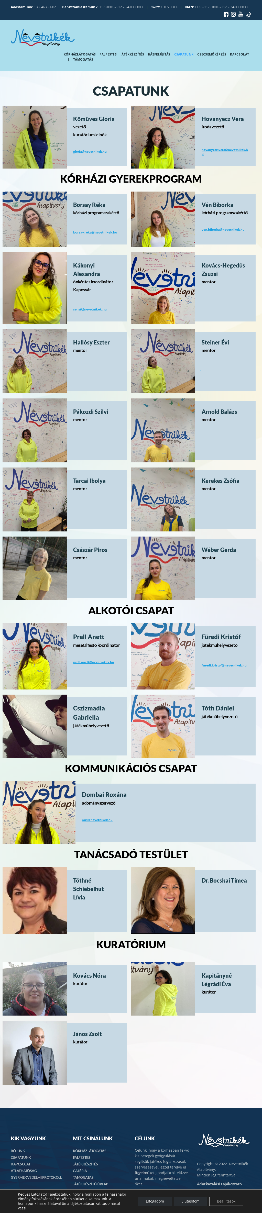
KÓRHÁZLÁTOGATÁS (89, 1151)
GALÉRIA (80, 1171)
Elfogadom (155, 1201)
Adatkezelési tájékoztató (219, 1183)
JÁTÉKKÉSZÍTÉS (85, 1164)
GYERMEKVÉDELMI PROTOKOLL (36, 1177)
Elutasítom (190, 1201)
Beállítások (226, 1201)
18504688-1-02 (33, 7)
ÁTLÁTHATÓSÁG (24, 1171)
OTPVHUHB (164, 7)
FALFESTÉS (81, 1157)
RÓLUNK (18, 1151)
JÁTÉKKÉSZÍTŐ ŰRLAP (90, 1184)
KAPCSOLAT (20, 1164)
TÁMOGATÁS (83, 1177)
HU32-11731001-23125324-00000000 (217, 7)
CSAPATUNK (21, 1157)
